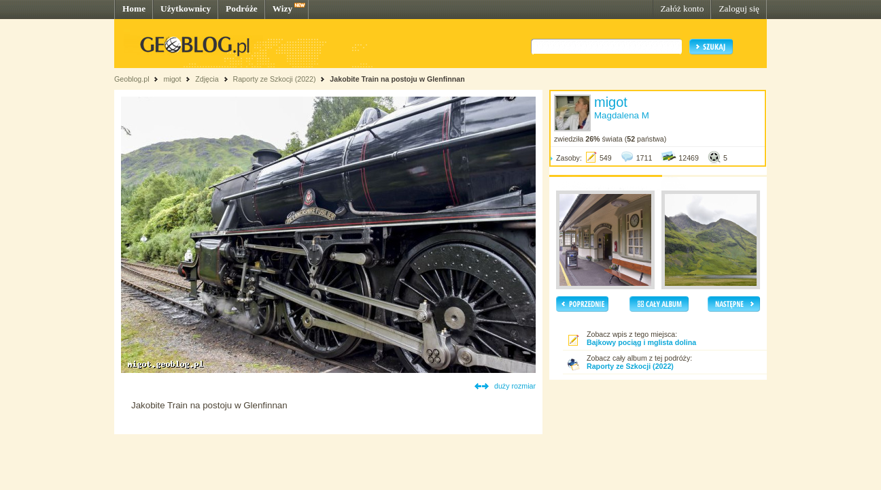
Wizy (282, 8)
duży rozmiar (515, 386)
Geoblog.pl (132, 79)
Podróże (242, 8)
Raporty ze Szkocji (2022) (274, 79)
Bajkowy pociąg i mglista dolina (641, 342)
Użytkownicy (185, 8)
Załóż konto (682, 8)
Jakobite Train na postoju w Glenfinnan (397, 79)
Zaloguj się (739, 8)
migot (172, 79)
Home (133, 8)
